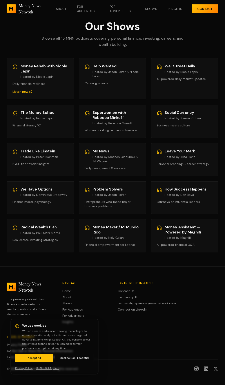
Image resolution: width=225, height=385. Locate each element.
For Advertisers (120, 9)
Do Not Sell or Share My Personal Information (40, 351)
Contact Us (126, 291)
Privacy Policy (17, 345)
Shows (151, 9)
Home (66, 291)
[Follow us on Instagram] (196, 368)
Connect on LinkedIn (132, 309)
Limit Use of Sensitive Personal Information (38, 357)
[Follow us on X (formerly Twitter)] (216, 368)
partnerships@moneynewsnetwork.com (140, 303)
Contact (205, 9)
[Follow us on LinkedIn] (206, 368)
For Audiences (86, 9)
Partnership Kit (128, 297)
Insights (175, 9)
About (61, 9)
